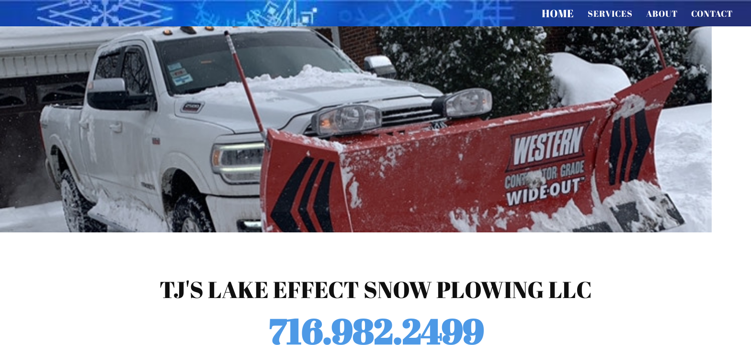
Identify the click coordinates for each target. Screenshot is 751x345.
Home (558, 13)
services (610, 13)
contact (712, 13)
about (662, 13)
